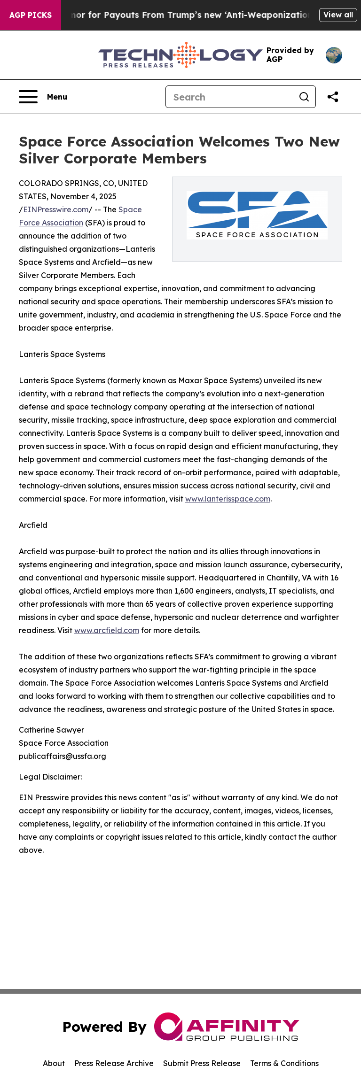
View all (338, 14)
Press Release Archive (114, 1063)
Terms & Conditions (284, 1063)
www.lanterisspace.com (227, 498)
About (54, 1063)
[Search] (229, 97)
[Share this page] (332, 96)
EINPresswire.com (55, 209)
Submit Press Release (202, 1063)
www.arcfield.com (106, 630)
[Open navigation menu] (43, 96)
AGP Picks (30, 15)
